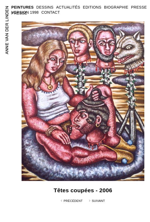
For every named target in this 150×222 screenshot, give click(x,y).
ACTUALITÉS (68, 7)
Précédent (73, 200)
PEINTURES (22, 7)
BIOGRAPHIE (116, 7)
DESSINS (45, 7)
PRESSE (19, 13)
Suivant (98, 200)
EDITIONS (92, 7)
